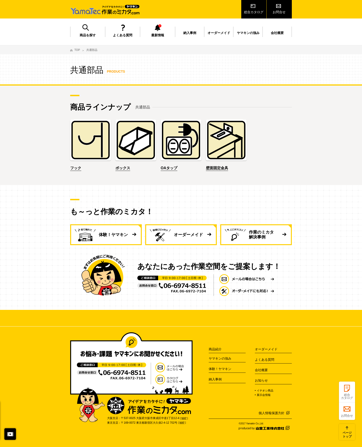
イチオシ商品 (265, 390)
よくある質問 (122, 35)
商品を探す (88, 35)
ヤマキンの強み (248, 33)
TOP (77, 50)
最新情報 (157, 35)
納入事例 (189, 33)
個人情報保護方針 (271, 413)
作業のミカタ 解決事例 (261, 235)
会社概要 (277, 33)
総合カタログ (253, 12)
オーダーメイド (219, 33)
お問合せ (279, 12)
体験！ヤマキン (113, 234)
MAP (184, 418)
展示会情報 (264, 395)
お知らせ (261, 380)
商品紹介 (215, 349)
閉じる (10, 434)
